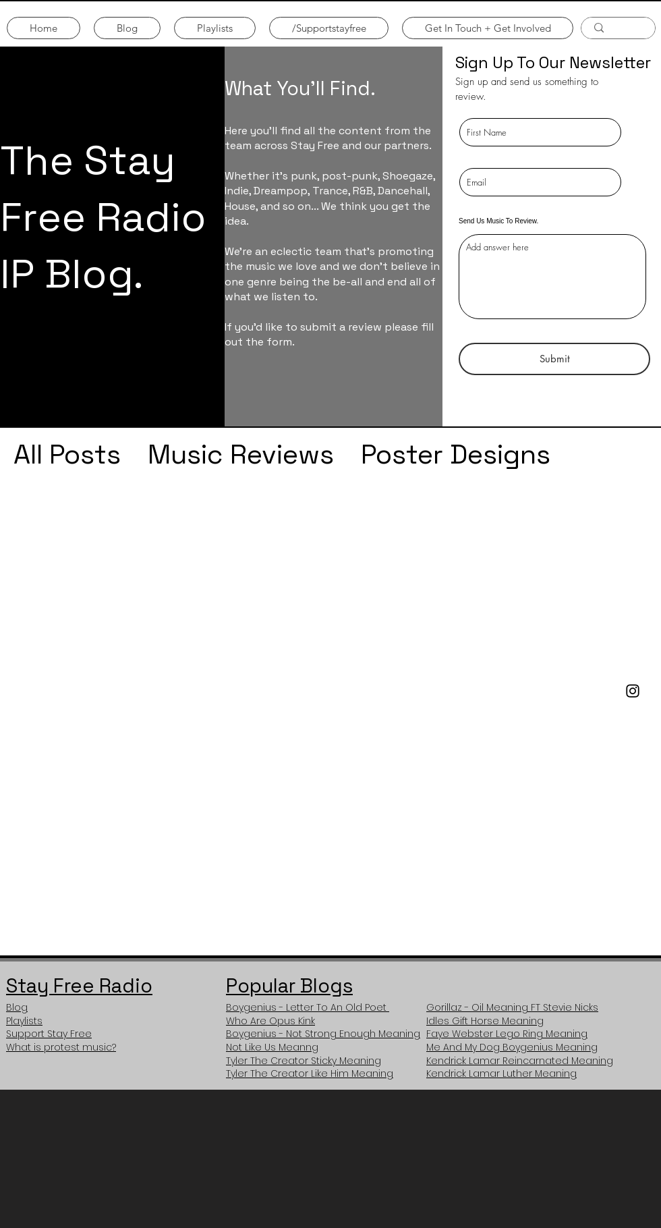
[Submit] (554, 359)
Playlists (24, 1021)
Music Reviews (241, 454)
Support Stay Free (49, 1033)
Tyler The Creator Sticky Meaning (303, 1060)
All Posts (67, 454)
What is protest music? (61, 1047)
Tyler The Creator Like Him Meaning (309, 1073)
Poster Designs (455, 454)
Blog (17, 1007)
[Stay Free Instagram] (632, 691)
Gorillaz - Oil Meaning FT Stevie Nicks (512, 1007)
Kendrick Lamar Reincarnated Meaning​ (519, 1060)
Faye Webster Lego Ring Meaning (506, 1033)
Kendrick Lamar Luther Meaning (501, 1073)
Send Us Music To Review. (498, 221)
